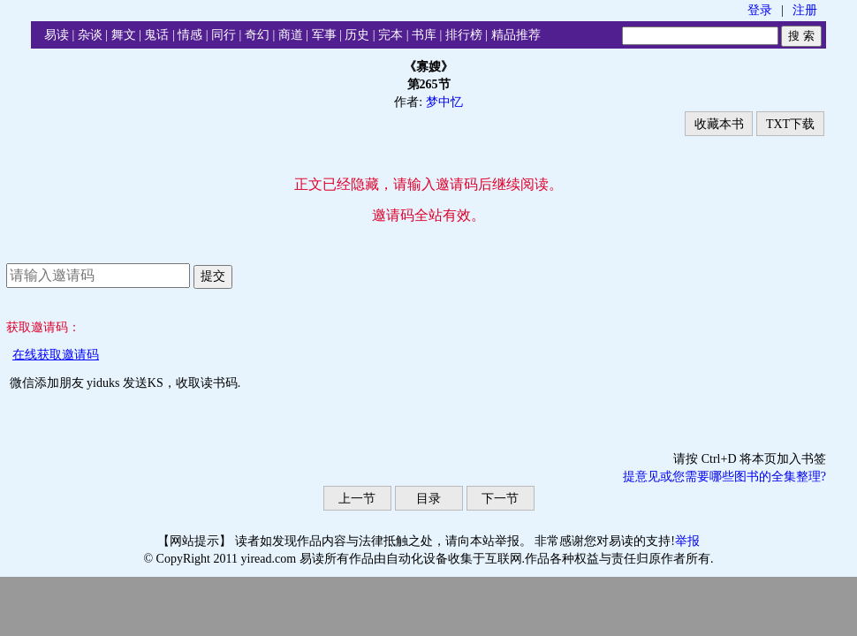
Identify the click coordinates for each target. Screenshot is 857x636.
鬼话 (156, 35)
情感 (190, 35)
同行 (223, 35)
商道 (290, 35)
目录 (428, 498)
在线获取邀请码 (55, 354)
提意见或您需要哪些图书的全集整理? (724, 476)
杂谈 (90, 35)
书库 (424, 35)
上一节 (356, 498)
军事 (324, 35)
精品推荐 (516, 35)
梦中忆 (444, 102)
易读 (56, 35)
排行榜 (463, 35)
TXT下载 (790, 124)
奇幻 (257, 35)
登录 (759, 10)
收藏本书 (719, 124)
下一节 (500, 498)
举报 (687, 541)
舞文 (123, 35)
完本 (390, 35)
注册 (805, 10)
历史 (357, 35)
